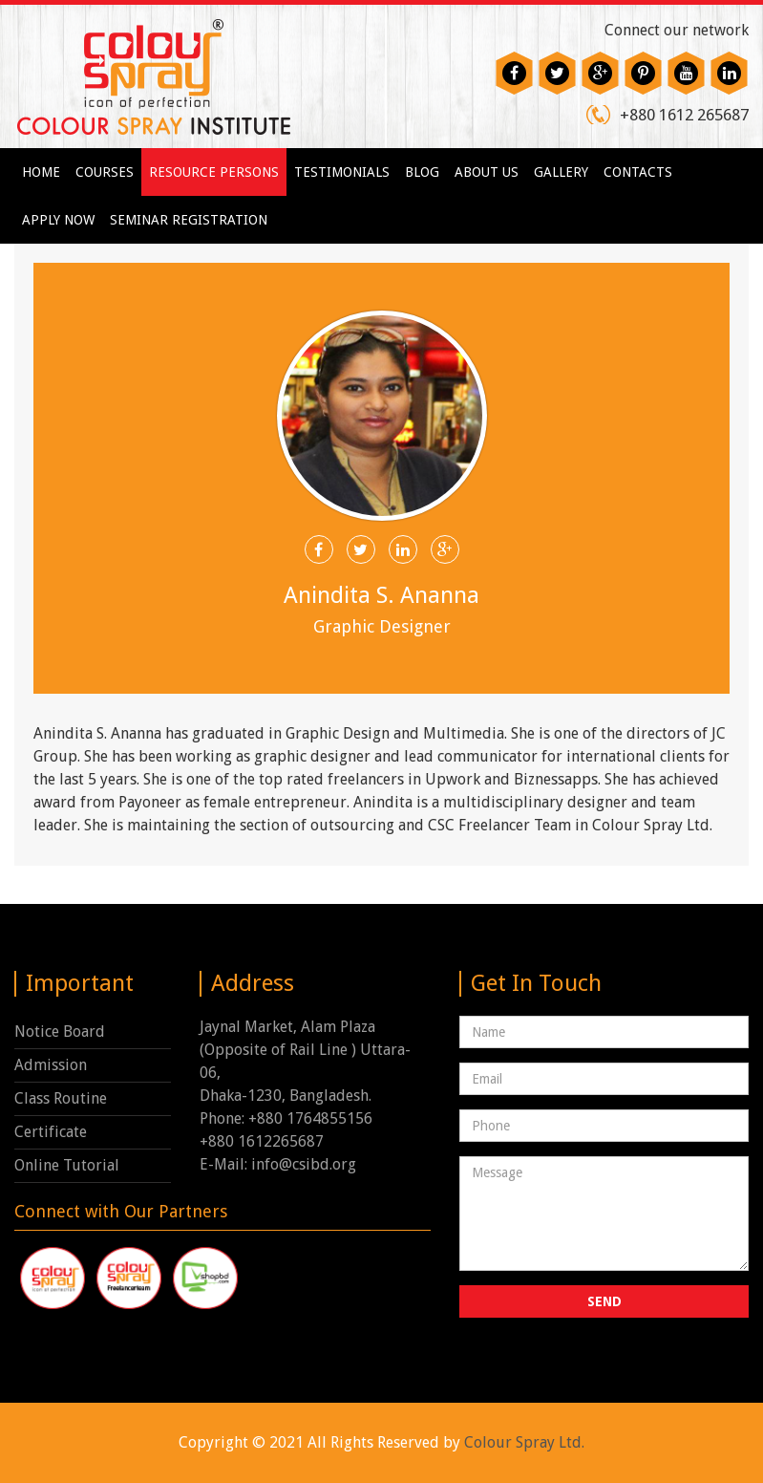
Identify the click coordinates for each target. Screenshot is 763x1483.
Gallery (561, 172)
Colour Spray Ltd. (524, 1442)
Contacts (638, 172)
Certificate (50, 1132)
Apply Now (58, 219)
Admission (50, 1065)
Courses (104, 172)
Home (41, 172)
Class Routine (60, 1098)
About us (487, 172)
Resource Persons (214, 172)
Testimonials (342, 172)
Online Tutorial (66, 1165)
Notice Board (59, 1031)
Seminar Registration (188, 219)
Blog (422, 172)
